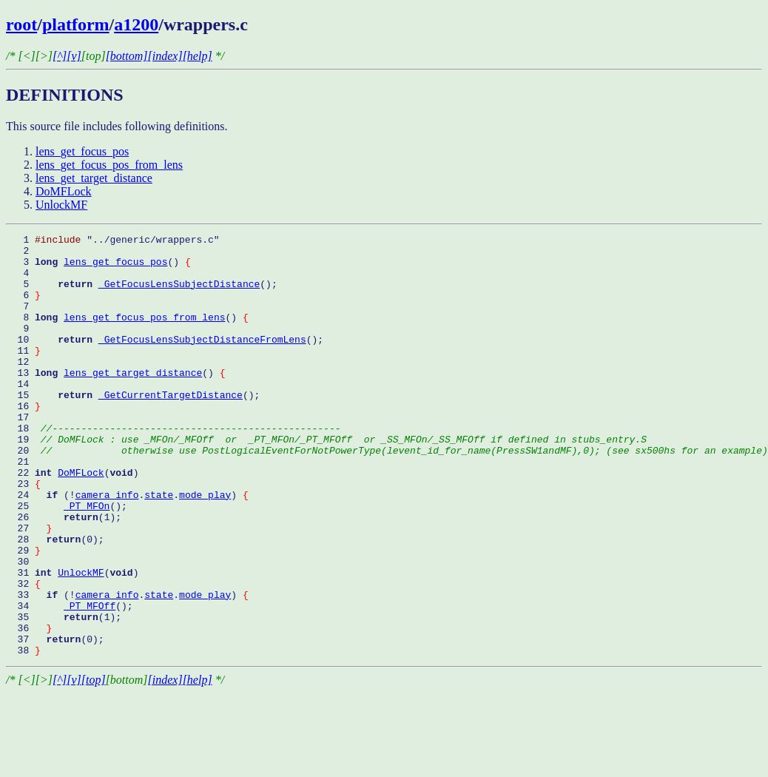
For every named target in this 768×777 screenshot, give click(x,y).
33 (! (40, 667)
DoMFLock (64, 191)
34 (35, 680)
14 (20, 414)
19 (326, 481)
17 (23, 454)
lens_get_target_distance (94, 178)
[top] (93, 764)
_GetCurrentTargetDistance (170, 427)
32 (23, 654)
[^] (60, 56)
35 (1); (63, 694)
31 (32, 641)
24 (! (40, 547)
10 (52, 361)
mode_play (205, 547)
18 (173, 467)
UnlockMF (61, 204)
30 (23, 627)
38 (23, 734)
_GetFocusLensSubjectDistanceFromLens (202, 361)
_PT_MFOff (89, 680)
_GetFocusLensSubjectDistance (179, 294)
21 (23, 507)
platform (76, 24)
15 (52, 427)
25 (35, 561)
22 (32, 521)
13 (35, 401)
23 (23, 534)
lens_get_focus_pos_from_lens (109, 164)
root (21, 24)
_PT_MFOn (87, 561)
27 (29, 587)
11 (23, 374)
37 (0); (55, 720)
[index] (165, 56)
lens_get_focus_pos (82, 151)
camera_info (107, 547)
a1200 (136, 24)
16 (23, 441)
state (158, 547)
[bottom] (127, 56)
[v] (74, 56)
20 (387, 494)
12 (20, 387)
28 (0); (55, 601)
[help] (197, 56)
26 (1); (63, 574)
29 (23, 614)
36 (29, 707)
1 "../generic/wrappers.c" (113, 241)
